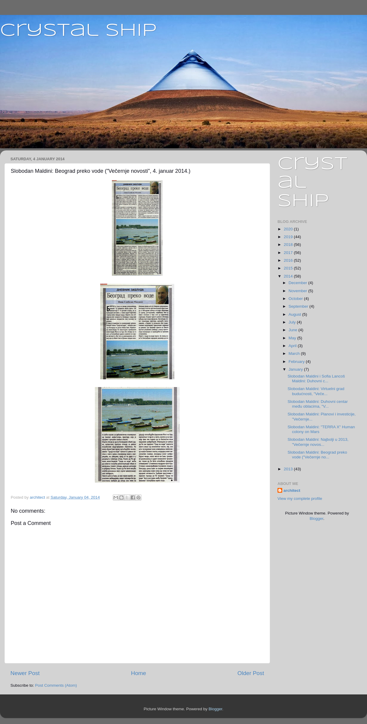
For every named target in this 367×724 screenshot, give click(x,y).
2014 (289, 276)
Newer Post (25, 673)
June (293, 330)
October (296, 298)
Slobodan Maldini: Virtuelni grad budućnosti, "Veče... (316, 391)
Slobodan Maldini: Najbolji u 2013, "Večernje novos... (318, 441)
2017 (289, 252)
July (293, 322)
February (297, 361)
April (293, 345)
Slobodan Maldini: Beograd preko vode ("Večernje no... (317, 454)
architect (291, 490)
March (295, 353)
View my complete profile (299, 498)
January (296, 369)
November (298, 291)
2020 (289, 229)
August (295, 314)
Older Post (251, 673)
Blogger (316, 518)
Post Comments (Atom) (56, 685)
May (293, 338)
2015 (289, 268)
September (299, 306)
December (298, 283)
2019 (289, 237)
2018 (289, 244)
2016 (289, 260)
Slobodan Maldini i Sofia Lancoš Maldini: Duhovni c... (316, 378)
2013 (289, 469)
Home (138, 673)
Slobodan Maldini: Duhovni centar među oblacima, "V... (318, 404)
